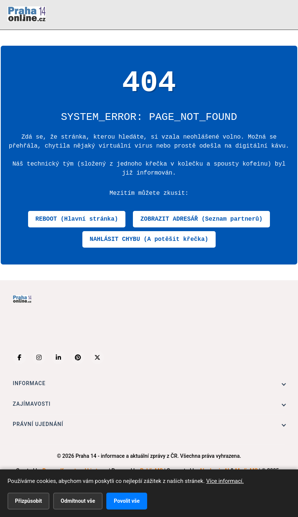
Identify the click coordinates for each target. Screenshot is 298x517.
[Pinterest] (78, 357)
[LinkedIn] (58, 357)
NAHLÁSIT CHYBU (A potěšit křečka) (149, 239)
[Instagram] (39, 357)
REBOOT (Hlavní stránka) (77, 219)
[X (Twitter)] (97, 357)
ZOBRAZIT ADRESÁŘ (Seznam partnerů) (201, 219)
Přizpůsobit (28, 501)
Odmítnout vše (78, 501)
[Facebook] (19, 357)
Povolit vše (127, 501)
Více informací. (225, 481)
